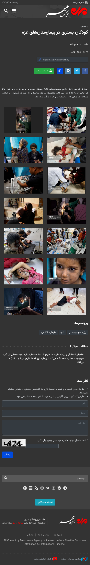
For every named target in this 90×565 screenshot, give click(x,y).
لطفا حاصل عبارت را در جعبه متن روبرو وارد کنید (62, 440)
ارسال (7, 455)
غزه (62, 332)
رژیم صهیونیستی (77, 332)
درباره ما (58, 535)
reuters (84, 27)
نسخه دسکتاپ (45, 502)
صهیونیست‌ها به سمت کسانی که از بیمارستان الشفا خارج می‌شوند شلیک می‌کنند (46, 360)
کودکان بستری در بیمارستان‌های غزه (55, 32)
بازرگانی (29, 535)
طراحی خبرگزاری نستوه (74, 559)
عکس (85, 44)
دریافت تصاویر (44, 70)
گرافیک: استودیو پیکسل (45, 559)
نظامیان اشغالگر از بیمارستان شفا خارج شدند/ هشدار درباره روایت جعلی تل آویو (43, 355)
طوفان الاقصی (48, 332)
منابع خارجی (73, 44)
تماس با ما (43, 535)
